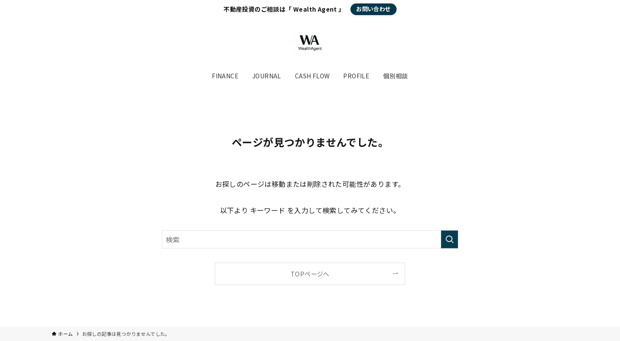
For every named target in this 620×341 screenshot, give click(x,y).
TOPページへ (310, 273)
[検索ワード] (310, 239)
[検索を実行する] (449, 239)
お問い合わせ (373, 9)
